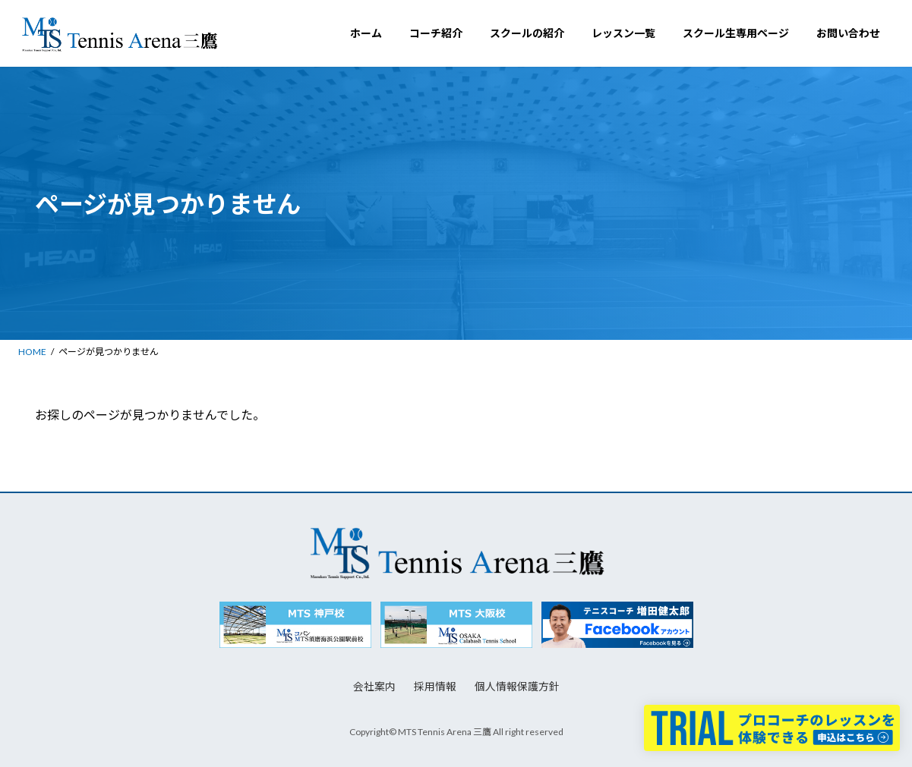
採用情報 (435, 686)
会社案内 (374, 686)
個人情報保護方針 (517, 686)
